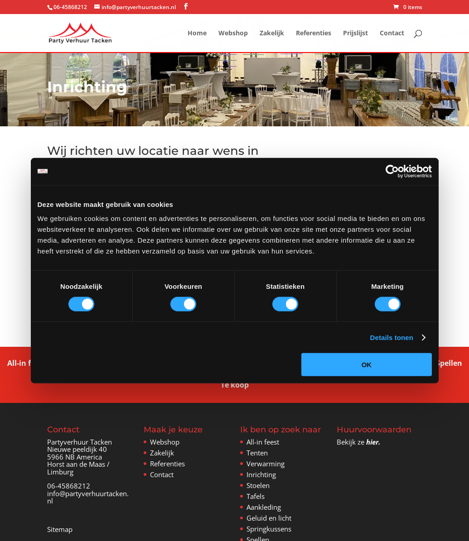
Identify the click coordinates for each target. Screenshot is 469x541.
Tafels (256, 496)
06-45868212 (68, 485)
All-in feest (26, 362)
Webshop (233, 33)
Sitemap (60, 529)
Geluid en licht (269, 517)
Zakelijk (272, 33)
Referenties (313, 33)
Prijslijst (355, 33)
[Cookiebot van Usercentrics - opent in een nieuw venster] (392, 171)
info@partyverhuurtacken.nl (88, 497)
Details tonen (391, 337)
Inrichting (261, 474)
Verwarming (266, 463)
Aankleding (264, 507)
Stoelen (258, 485)
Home (197, 33)
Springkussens (269, 528)
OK (367, 365)
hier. (373, 441)
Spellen (449, 362)
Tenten (257, 452)
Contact (392, 33)
